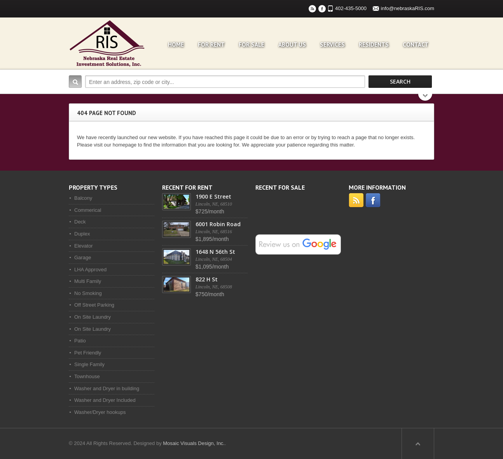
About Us (292, 44)
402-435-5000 (351, 8)
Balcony (83, 198)
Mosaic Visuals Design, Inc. (194, 443)
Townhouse (87, 376)
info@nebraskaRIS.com (407, 8)
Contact (415, 44)
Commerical (87, 210)
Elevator (83, 246)
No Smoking (88, 293)
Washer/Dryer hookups (100, 412)
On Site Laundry (92, 317)
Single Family (89, 364)
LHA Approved (90, 269)
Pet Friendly (87, 353)
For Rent (211, 44)
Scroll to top (418, 443)
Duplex (82, 234)
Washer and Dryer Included (105, 400)
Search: (75, 81)
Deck (80, 222)
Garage (82, 257)
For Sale (251, 44)
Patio (80, 341)
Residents (374, 44)
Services (332, 44)
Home (176, 44)
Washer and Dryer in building (106, 388)
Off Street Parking (94, 305)
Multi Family (87, 281)
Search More (425, 98)
